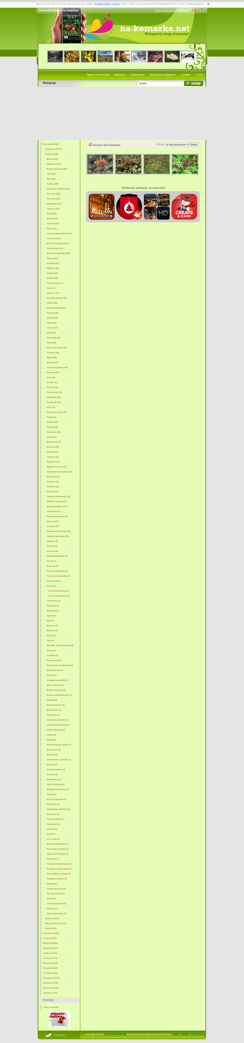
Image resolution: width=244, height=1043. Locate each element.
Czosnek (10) (53, 526)
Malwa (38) (52, 357)
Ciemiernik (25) (54, 402)
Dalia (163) (51, 214)
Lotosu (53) (52, 328)
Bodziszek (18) (53, 432)
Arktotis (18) (52, 427)
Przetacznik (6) (53, 581)
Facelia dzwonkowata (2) (58, 725)
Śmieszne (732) (50, 993)
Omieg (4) (51, 650)
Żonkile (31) (52, 382)
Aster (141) (52, 228)
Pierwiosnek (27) (54, 392)
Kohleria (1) (52, 829)
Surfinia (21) (52, 422)
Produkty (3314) (50, 973)
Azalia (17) (51, 437)
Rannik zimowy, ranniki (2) (59, 745)
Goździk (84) (52, 278)
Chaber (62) (52, 303)
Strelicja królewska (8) (57, 556)
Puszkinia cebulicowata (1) (59, 869)
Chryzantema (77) (55, 283)
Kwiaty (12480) (51, 154)
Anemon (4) (52, 625)
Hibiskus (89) (53, 268)
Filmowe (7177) (50, 958)
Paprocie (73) (53, 293)
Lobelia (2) (51, 735)
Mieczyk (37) (52, 362)
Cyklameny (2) (53, 715)
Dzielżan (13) (53, 482)
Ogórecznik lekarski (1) (57, 854)
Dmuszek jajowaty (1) (56, 799)
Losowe (186, 74)
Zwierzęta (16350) (51, 933)
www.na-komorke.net (115, 1034)
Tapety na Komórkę (98, 74)
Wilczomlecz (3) (54, 710)
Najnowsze (137, 74)
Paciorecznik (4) (54, 660)
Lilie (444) (51, 174)
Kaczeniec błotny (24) (57, 412)
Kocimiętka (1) (53, 824)
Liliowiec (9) (52, 541)
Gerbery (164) (53, 209)
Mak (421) (51, 179)
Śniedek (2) (52, 764)
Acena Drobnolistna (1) (59, 596)
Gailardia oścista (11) (56, 501)
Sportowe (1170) (50, 983)
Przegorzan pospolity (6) (58, 576)
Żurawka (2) (52, 774)
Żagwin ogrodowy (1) (56, 913)
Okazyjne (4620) (50, 968)
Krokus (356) (53, 184)
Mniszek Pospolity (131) (58, 243)
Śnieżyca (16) (53, 447)
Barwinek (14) (53, 462)
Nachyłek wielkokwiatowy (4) (60, 645)
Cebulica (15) (53, 457)
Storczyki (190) (54, 194)
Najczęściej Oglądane (163, 74)
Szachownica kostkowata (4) (60, 665)
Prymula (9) (52, 546)
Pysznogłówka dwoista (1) (59, 874)
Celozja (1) (51, 794)
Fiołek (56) (51, 323)
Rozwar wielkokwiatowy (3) (59, 695)
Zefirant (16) (52, 452)
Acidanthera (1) (54, 779)
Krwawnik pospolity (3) (57, 680)
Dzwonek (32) (53, 372)
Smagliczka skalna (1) (57, 879)
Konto (199, 74)
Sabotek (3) (52, 700)
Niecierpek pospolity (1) (58, 849)
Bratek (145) (52, 218)
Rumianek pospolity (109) (58, 253)
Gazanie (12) (52, 491)
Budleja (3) (52, 675)
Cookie (175, 1034)
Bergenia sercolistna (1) (58, 789)
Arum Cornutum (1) (56, 784)
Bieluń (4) (51, 635)
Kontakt (185, 1034)
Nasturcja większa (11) (57, 506)
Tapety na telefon (51, 1007)
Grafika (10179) (50, 953)
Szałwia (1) (52, 884)
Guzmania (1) (53, 814)
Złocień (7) (51, 561)
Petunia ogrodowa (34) (57, 367)
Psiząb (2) (51, 740)
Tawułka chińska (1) (56, 894)
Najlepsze (119, 74)
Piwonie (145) (53, 223)
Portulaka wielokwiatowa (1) (60, 864)
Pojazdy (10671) (50, 948)
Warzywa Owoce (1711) (55, 923)
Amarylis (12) (53, 487)
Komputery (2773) (51, 978)
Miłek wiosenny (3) (55, 685)
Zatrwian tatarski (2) (56, 769)
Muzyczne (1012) (51, 988)
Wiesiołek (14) (53, 477)
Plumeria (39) (53, 353)
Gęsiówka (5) (53, 606)
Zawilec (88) (52, 273)
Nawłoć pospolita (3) (56, 690)
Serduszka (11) (54, 511)
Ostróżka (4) (52, 655)
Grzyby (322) (51, 928)
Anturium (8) (52, 551)
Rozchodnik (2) (54, 750)
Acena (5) (51, 586)
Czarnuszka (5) (54, 601)
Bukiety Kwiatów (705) (57, 169)
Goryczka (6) (52, 566)
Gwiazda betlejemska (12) (58, 496)
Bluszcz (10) (52, 521)
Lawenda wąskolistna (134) (59, 233)
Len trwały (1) (53, 839)
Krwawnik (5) (53, 611)
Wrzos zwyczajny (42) (57, 348)
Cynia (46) (51, 343)
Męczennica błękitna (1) (57, 844)
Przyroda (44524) (51, 144)
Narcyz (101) (52, 258)
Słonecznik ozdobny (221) (58, 189)
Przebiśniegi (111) (55, 248)
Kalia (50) (51, 333)
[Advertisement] (122, 113)
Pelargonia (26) (54, 397)
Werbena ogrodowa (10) (58, 536)
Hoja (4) (50, 640)
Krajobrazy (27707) (53, 149)
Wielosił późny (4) (55, 670)
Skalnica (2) (52, 755)
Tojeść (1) (51, 898)
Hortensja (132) (54, 238)
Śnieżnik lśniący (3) (56, 705)
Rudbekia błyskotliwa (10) (58, 531)
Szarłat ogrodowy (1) (56, 889)
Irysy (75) (51, 288)
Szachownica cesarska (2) (59, 759)
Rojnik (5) (51, 616)
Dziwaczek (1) (53, 804)
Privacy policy (198, 1034)
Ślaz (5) (50, 621)
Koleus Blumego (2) (56, 730)
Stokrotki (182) (53, 199)
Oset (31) (51, 377)
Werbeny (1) (52, 908)
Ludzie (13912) (50, 938)
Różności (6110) (50, 963)
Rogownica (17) (54, 442)
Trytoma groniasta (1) (57, 903)
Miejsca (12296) (50, 943)
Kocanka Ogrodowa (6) (57, 571)
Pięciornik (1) (53, 859)
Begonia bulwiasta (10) (57, 516)
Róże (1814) (52, 159)
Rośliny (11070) (52, 918)
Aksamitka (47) (54, 338)
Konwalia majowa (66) (57, 298)
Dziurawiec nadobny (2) (57, 720)
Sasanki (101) (53, 263)
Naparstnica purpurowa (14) (59, 472)
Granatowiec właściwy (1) (58, 809)
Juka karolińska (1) (55, 819)
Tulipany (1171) (54, 164)
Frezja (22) (51, 417)
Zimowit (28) (52, 387)
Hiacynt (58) (52, 318)
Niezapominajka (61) (56, 308)
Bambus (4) (52, 630)
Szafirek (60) (52, 313)
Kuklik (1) (51, 834)
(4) (58, 591)
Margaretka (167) (54, 204)
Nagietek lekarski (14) (57, 467)
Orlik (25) (51, 407)
